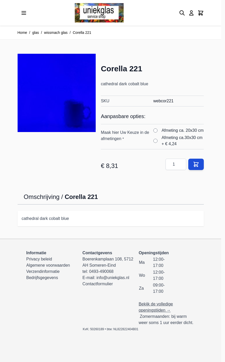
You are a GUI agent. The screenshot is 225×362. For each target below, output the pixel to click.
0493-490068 (101, 271)
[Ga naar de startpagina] (99, 12)
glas (35, 32)
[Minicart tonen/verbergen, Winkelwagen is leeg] (201, 13)
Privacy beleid (39, 259)
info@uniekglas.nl (112, 277)
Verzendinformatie (43, 271)
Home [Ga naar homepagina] (22, 32)
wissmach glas (56, 32)
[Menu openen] (24, 13)
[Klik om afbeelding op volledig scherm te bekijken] (57, 93)
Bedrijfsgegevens (42, 277)
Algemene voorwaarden (48, 265)
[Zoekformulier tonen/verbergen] (182, 13)
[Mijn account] (191, 13)
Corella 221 (82, 32)
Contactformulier (97, 284)
